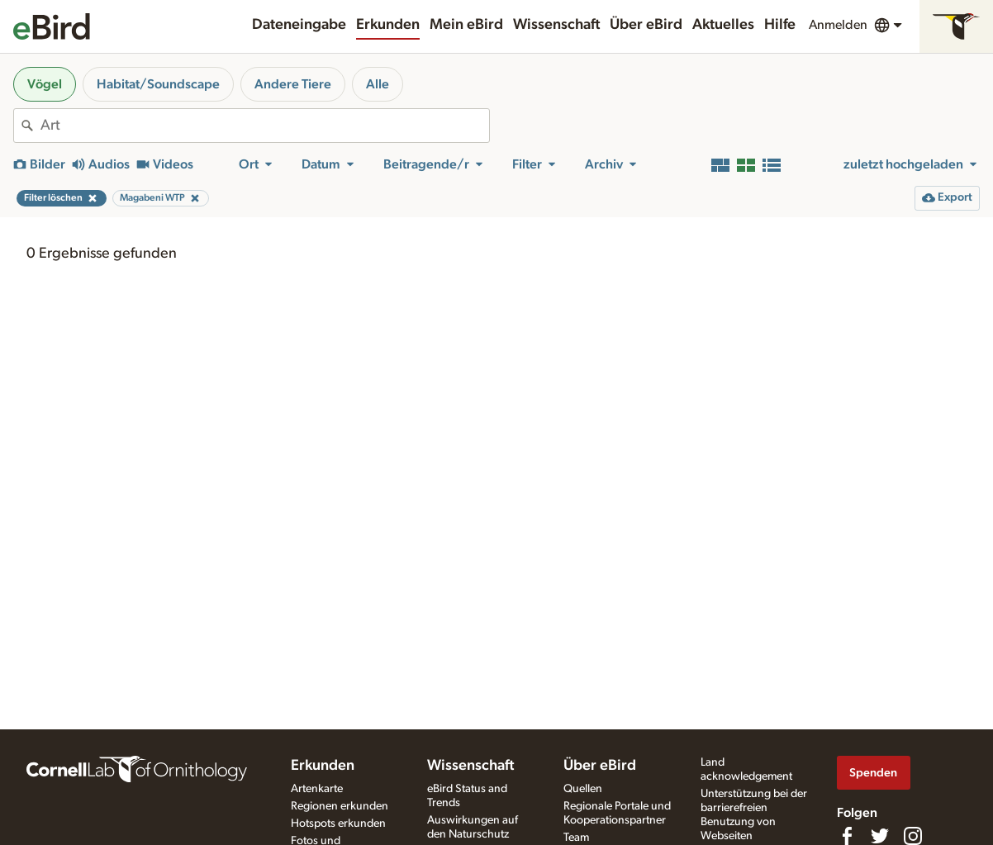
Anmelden (838, 24)
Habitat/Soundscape (158, 84)
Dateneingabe (299, 24)
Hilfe (780, 24)
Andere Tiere (292, 84)
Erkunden (388, 24)
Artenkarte (317, 789)
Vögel (44, 84)
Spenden (873, 773)
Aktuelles (723, 24)
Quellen (582, 789)
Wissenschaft (556, 24)
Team (576, 837)
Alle (377, 84)
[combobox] (264, 125)
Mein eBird (466, 24)
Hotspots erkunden (338, 823)
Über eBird (646, 24)
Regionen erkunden (339, 806)
